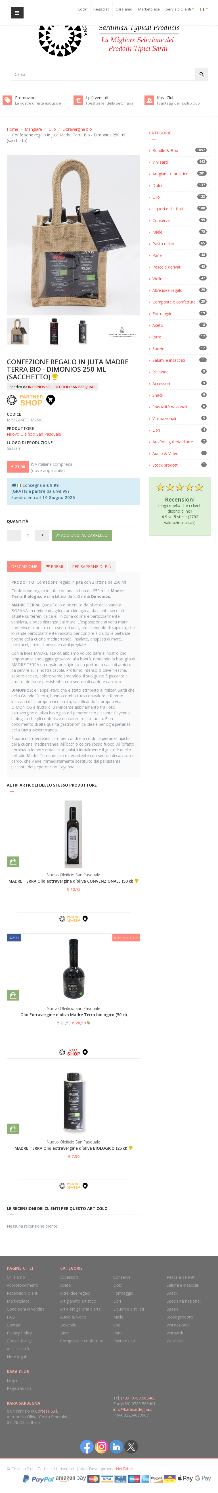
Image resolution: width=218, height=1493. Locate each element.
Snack (157, 395)
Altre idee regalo (167, 290)
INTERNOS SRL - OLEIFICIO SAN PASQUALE (61, 386)
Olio (52, 129)
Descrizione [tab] (24, 566)
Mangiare (33, 129)
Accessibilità (18, 1348)
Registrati (101, 9)
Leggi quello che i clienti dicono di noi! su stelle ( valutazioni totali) (179, 503)
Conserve (161, 220)
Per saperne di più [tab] (91, 566)
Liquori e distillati (167, 208)
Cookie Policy (19, 1341)
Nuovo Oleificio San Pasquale (34, 434)
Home (12, 129)
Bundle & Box (165, 150)
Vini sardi (160, 162)
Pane (157, 255)
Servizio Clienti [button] (180, 9)
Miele (157, 232)
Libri (156, 430)
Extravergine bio (77, 129)
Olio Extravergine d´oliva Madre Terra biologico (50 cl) (73, 1014)
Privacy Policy (19, 1333)
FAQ (11, 1317)
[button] (204, 9)
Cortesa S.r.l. (46, 1411)
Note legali (17, 1356)
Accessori (161, 383)
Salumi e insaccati (168, 360)
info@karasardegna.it (132, 1409)
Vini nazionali (164, 418)
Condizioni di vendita (26, 1309)
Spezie (158, 348)
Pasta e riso (163, 243)
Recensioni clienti (22, 1293)
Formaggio (162, 313)
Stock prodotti (165, 465)
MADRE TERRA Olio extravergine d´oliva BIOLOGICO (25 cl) (70, 1148)
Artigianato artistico (170, 173)
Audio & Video (165, 453)
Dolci (157, 185)
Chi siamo (124, 9)
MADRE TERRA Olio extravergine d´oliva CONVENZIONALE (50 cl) (71, 881)
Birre (156, 337)
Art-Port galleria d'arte (172, 441)
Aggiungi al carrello (82, 535)
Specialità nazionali (169, 406)
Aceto (157, 325)
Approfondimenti (22, 1285)
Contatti (14, 1325)
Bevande (160, 372)
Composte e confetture (174, 302)
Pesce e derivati (166, 267)
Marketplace (149, 9)
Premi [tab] (54, 566)
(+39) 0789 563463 (138, 1398)
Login (82, 9)
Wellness (160, 278)
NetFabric (125, 1468)
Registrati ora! (19, 1388)
